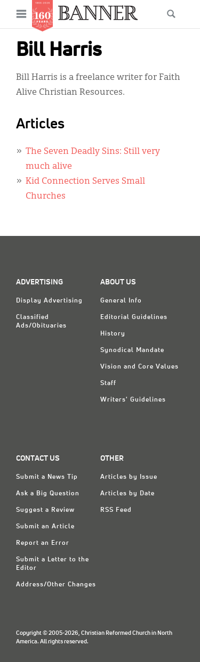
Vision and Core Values (139, 367)
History (112, 334)
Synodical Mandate (132, 350)
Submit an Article (45, 527)
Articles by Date (127, 494)
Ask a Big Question (47, 494)
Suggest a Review (45, 510)
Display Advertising (49, 301)
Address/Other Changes (56, 585)
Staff (108, 383)
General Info (121, 301)
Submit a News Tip (47, 477)
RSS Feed (116, 510)
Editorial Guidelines (133, 317)
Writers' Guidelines (133, 400)
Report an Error (42, 543)
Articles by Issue (128, 477)
